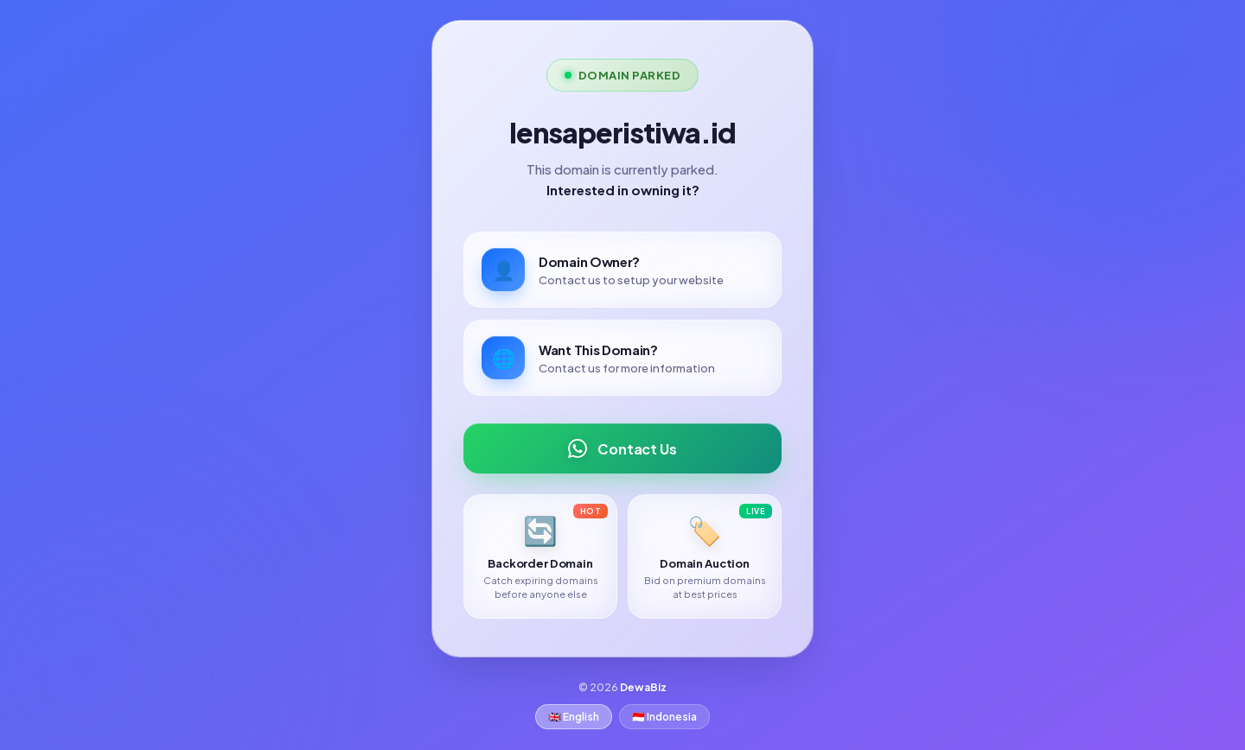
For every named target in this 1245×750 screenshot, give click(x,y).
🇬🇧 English (573, 716)
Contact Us (622, 448)
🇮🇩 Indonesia (664, 716)
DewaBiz (643, 687)
